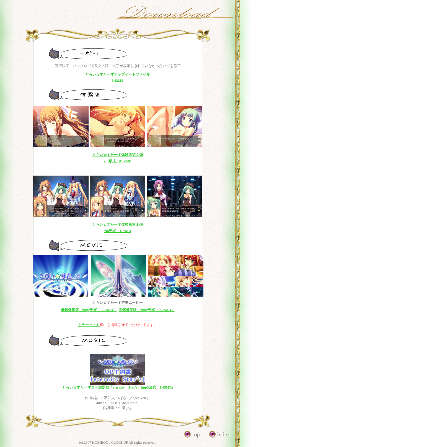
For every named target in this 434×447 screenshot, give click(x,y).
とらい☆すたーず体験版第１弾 (117, 224)
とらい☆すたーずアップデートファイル (117, 74)
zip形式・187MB (117, 231)
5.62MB (118, 80)
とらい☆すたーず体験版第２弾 (117, 155)
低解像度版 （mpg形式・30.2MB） (89, 310)
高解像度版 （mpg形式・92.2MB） (147, 310)
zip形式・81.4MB (117, 161)
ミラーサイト (89, 325)
